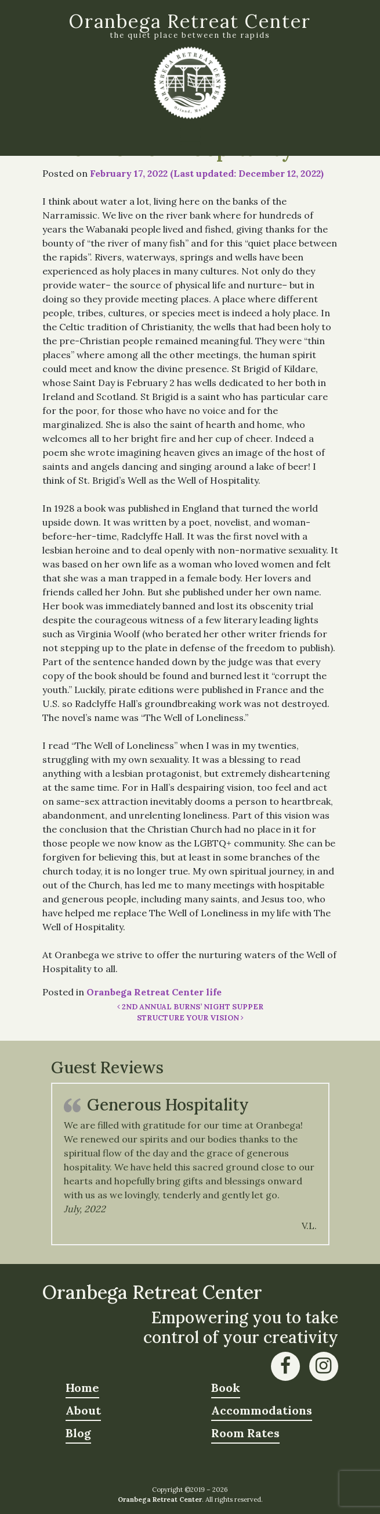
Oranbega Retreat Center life (154, 992)
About (83, 1410)
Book (225, 1387)
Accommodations (261, 1410)
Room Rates (245, 1433)
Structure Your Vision (190, 1018)
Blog (78, 1433)
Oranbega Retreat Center (190, 21)
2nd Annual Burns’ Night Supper (190, 1007)
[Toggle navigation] (190, 136)
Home (82, 1387)
